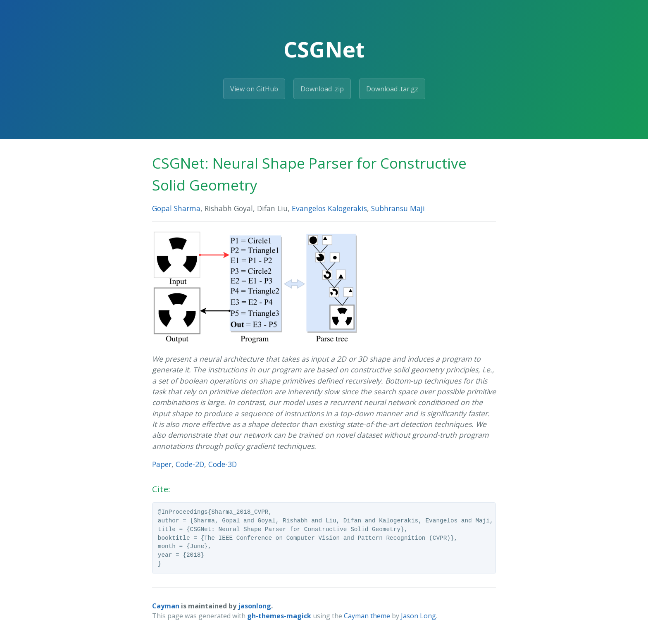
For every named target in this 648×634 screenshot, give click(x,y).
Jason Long (418, 615)
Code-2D (190, 464)
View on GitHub (254, 88)
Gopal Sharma (176, 208)
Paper (162, 464)
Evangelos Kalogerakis (329, 208)
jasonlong (254, 605)
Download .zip (322, 88)
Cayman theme (367, 615)
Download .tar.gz (392, 88)
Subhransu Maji (398, 208)
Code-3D (222, 464)
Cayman (165, 605)
